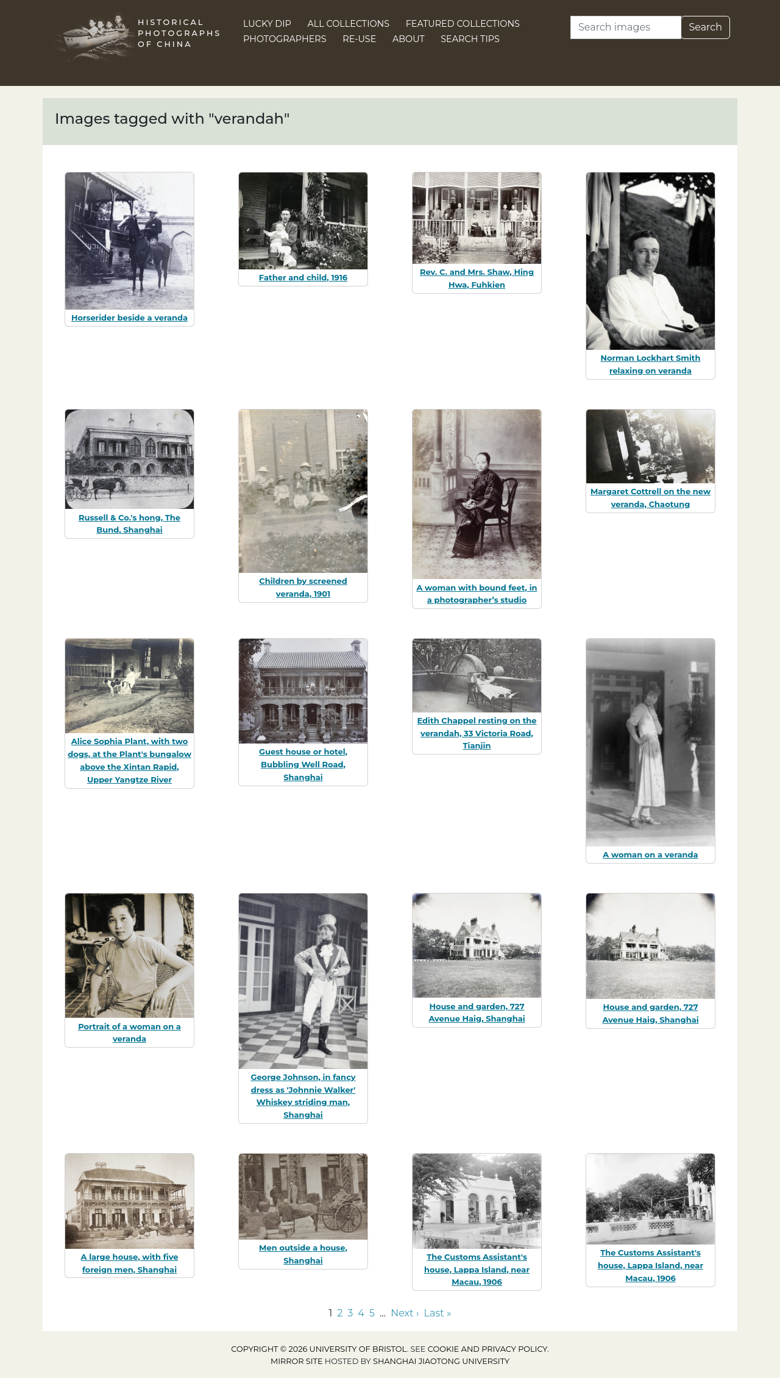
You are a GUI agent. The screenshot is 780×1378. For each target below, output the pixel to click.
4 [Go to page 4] (361, 1313)
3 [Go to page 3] (350, 1313)
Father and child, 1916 (303, 277)
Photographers (285, 39)
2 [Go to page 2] (339, 1313)
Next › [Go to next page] (405, 1313)
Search (705, 27)
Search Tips (470, 39)
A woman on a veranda (650, 854)
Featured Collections (463, 23)
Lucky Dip (267, 23)
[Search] (625, 27)
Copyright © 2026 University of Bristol (318, 1349)
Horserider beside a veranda (129, 317)
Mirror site (297, 1361)
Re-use (359, 39)
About (408, 39)
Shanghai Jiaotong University (441, 1361)
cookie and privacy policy (487, 1349)
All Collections (349, 23)
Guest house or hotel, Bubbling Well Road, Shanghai (303, 764)
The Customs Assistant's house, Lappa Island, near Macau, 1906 (477, 1269)
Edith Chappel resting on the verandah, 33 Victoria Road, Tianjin (476, 733)
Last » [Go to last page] (438, 1313)
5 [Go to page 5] (372, 1313)
